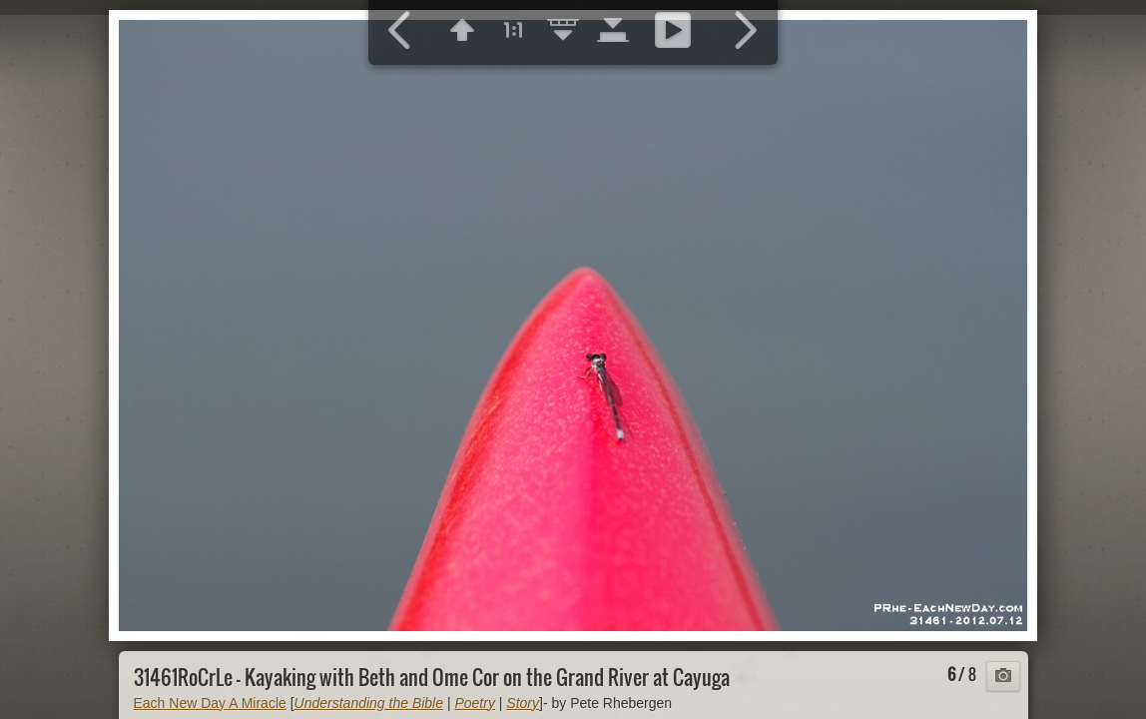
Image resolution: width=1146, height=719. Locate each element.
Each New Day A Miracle (210, 703)
